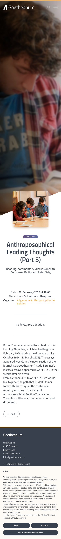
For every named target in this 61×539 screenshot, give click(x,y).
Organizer (9, 300)
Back (11, 413)
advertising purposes (20, 496)
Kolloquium (30, 236)
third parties (51, 485)
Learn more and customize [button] (30, 533)
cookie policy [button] (37, 482)
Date (13, 292)
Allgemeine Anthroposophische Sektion (36, 302)
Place (12, 296)
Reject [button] (17, 525)
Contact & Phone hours (18, 464)
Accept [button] (44, 525)
